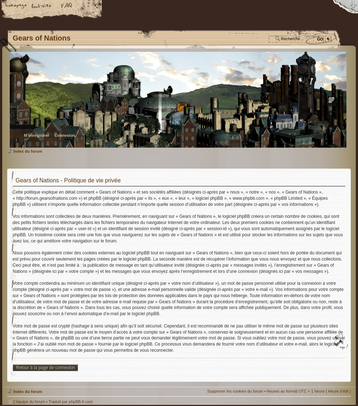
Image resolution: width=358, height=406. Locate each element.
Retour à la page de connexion (45, 367)
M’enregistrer (36, 135)
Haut (342, 343)
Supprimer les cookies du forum (235, 391)
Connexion (64, 135)
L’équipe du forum (29, 401)
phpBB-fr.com (81, 401)
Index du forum (178, 100)
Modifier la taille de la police (41, 6)
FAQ (67, 6)
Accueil (16, 6)
